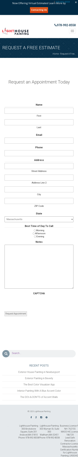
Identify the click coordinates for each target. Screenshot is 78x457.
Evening (40, 236)
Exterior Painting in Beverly (39, 378)
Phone (39, 147)
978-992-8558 (65, 25)
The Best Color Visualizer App (39, 384)
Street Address (39, 171)
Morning (40, 230)
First (39, 115)
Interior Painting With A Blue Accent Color (39, 390)
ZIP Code (39, 206)
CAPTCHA (39, 293)
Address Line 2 (39, 182)
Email (39, 134)
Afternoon (40, 233)
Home (56, 54)
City (39, 194)
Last (39, 127)
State (39, 213)
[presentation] (28, 302)
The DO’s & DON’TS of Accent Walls (39, 397)
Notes (39, 241)
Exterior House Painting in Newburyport (39, 372)
